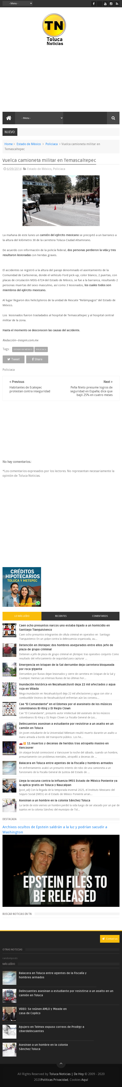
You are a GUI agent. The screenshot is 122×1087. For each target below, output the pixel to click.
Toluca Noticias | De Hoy (66, 1074)
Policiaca (51, 144)
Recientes (61, 616)
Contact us (110, 938)
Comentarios (100, 616)
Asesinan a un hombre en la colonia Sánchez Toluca (54, 800)
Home (8, 144)
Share (37, 359)
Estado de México (29, 144)
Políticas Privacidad (54, 1080)
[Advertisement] (35, 79)
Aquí (84, 1080)
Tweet (13, 359)
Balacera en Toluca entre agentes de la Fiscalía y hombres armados (66, 763)
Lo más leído (21, 616)
